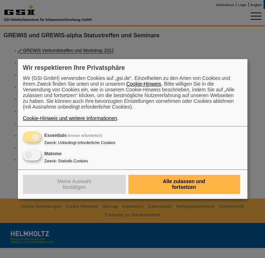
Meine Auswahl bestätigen (74, 184)
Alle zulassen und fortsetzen (184, 184)
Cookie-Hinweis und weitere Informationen (70, 118)
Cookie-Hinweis (143, 84)
